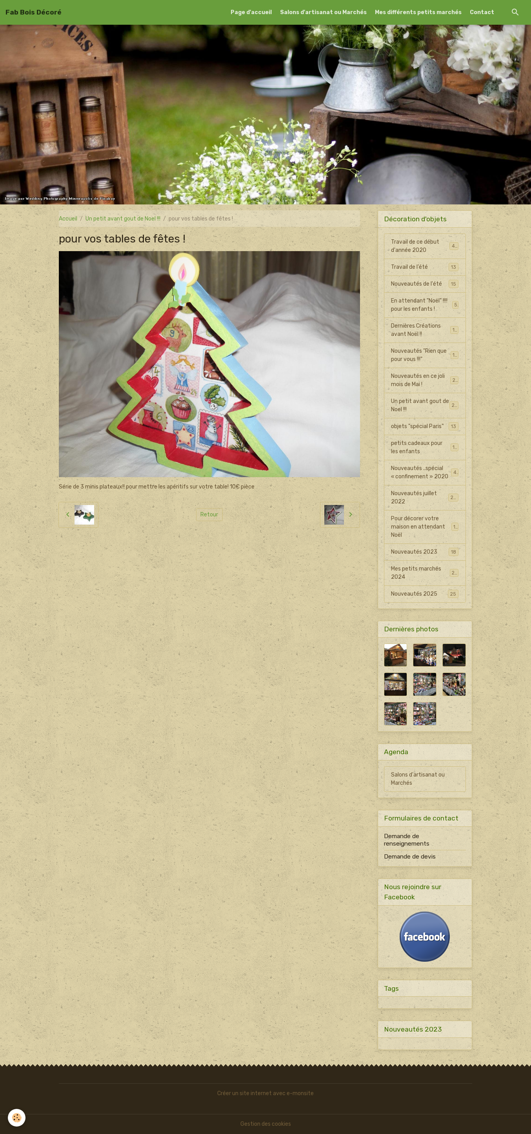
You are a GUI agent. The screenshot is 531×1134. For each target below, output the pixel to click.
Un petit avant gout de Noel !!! (122, 218)
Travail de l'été (424, 267)
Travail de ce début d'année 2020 (424, 246)
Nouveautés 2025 (424, 594)
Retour (209, 514)
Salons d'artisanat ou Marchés (323, 12)
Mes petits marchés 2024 (424, 572)
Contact (482, 12)
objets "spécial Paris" (424, 426)
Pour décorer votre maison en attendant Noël (424, 526)
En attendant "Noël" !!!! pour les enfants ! (424, 304)
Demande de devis (410, 856)
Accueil (68, 218)
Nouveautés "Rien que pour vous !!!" (424, 355)
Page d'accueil (251, 12)
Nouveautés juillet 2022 (424, 497)
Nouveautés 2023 (424, 552)
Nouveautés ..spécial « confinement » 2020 (424, 472)
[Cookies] (16, 1118)
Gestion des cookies (265, 1124)
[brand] (33, 12)
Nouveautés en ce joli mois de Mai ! (424, 380)
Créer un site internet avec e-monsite (265, 1093)
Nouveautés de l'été (424, 284)
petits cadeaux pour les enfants (424, 447)
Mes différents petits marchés (418, 12)
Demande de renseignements (406, 840)
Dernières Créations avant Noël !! (424, 330)
